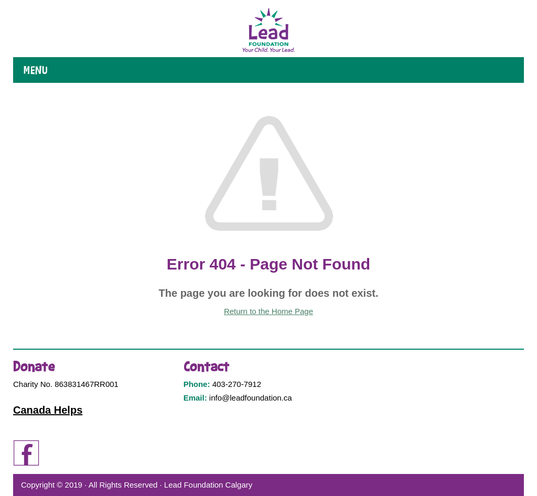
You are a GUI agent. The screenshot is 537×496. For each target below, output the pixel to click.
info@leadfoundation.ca (250, 397)
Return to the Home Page (268, 311)
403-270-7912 (236, 384)
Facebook (26, 453)
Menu (36, 70)
